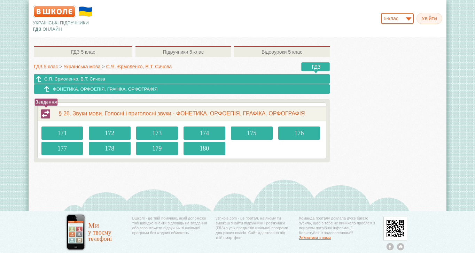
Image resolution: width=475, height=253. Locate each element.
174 (204, 133)
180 (204, 148)
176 (299, 133)
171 (62, 133)
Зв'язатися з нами (315, 238)
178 (109, 148)
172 (109, 133)
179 (157, 148)
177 (62, 148)
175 (251, 133)
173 (157, 133)
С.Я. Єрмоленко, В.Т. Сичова (74, 79)
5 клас (83, 52)
